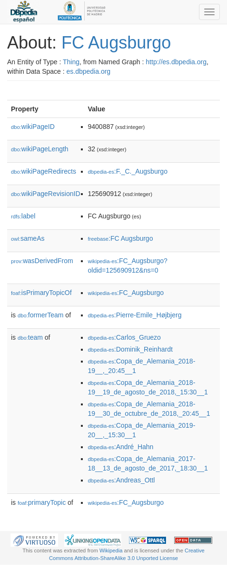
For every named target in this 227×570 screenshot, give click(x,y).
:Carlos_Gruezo (124, 337)
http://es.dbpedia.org (176, 62)
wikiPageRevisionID (45, 193)
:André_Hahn (121, 447)
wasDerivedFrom (42, 261)
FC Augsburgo (116, 42)
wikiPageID (33, 126)
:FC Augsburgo (120, 238)
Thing (71, 62)
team (30, 337)
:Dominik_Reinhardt (130, 349)
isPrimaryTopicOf (41, 292)
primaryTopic (42, 502)
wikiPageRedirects (43, 171)
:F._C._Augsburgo (128, 171)
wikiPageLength (40, 149)
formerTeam (40, 315)
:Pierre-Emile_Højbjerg (135, 315)
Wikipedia (111, 550)
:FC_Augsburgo (126, 292)
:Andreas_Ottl (121, 480)
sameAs (27, 238)
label (23, 216)
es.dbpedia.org (89, 71)
